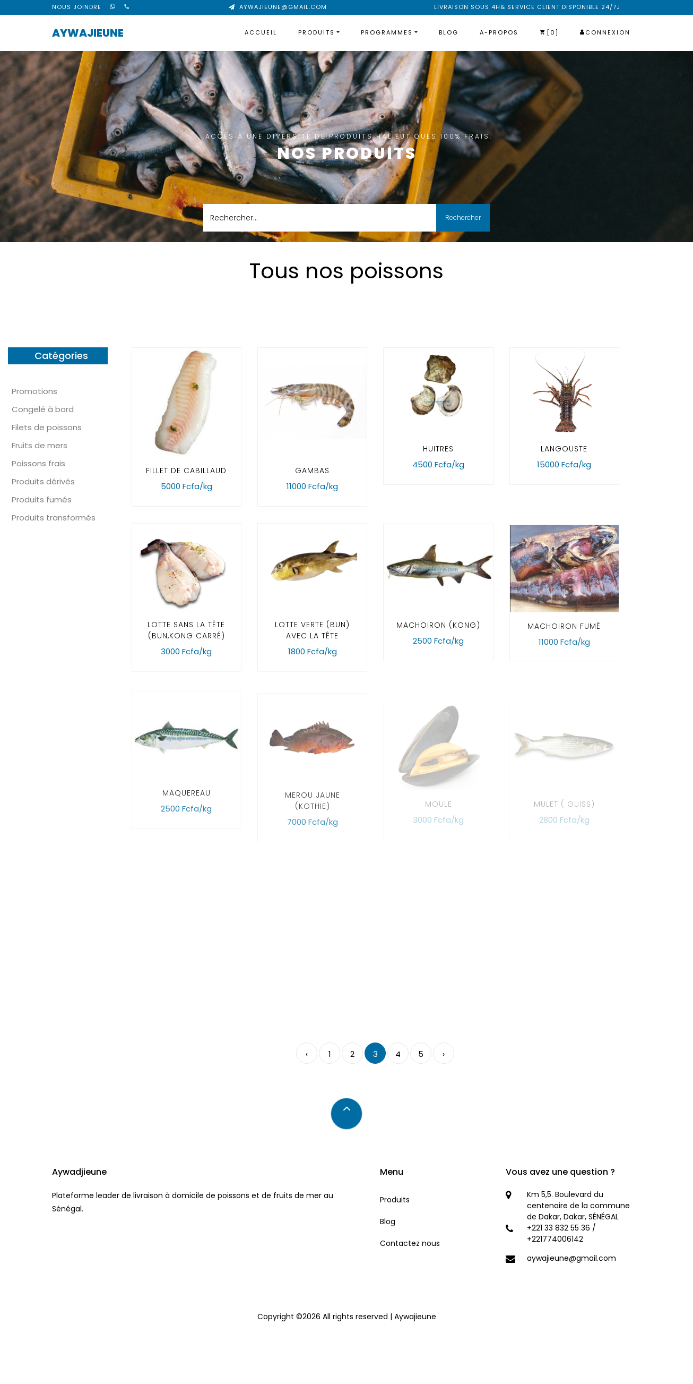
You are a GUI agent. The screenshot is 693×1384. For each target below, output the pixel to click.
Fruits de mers (39, 445)
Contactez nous (410, 1243)
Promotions (34, 391)
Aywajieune (88, 32)
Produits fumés (42, 499)
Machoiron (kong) (438, 634)
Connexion (605, 32)
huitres (438, 448)
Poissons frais (38, 463)
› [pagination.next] (444, 1054)
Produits (316, 32)
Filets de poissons (47, 427)
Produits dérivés (43, 481)
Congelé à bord (43, 409)
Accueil (261, 32)
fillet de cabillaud (186, 470)
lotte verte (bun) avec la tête (312, 636)
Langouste (564, 448)
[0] (549, 32)
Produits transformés (54, 517)
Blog (448, 32)
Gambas (312, 470)
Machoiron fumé (564, 639)
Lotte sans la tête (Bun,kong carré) (186, 636)
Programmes (387, 32)
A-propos (499, 32)
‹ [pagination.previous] (307, 1054)
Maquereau (186, 808)
